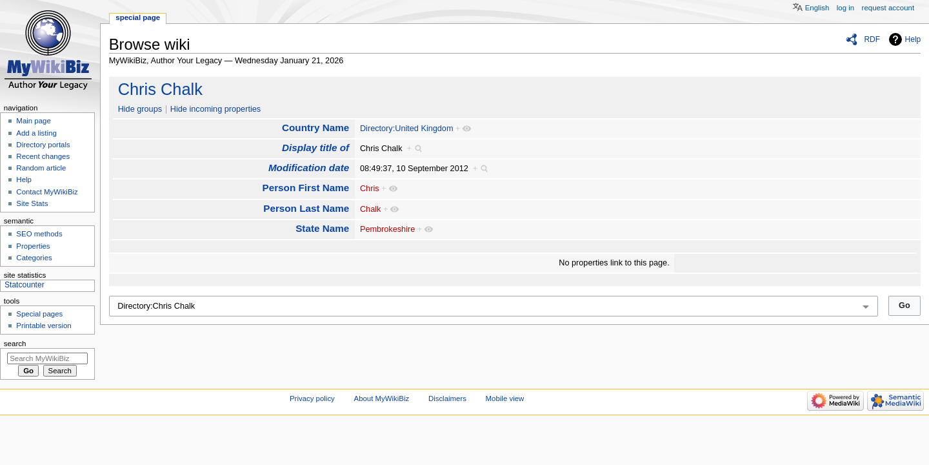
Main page (33, 121)
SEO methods (39, 234)
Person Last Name (306, 208)
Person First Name (306, 187)
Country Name (315, 127)
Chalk (370, 209)
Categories (34, 258)
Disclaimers (447, 398)
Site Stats (32, 203)
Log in (845, 8)
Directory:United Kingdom (407, 128)
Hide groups (140, 109)
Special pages (39, 314)
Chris (369, 188)
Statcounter (25, 284)
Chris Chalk (160, 89)
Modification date (308, 167)
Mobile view (505, 398)
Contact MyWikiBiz (46, 192)
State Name (322, 228)
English (817, 8)
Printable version (43, 325)
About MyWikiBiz (382, 398)
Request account (888, 8)
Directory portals (43, 145)
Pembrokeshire (387, 229)
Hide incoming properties (215, 109)
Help (913, 39)
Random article (41, 168)
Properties (33, 246)
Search (15, 343)
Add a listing (36, 133)
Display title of (315, 147)
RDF (872, 39)
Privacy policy (312, 398)
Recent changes (43, 156)
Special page (137, 17)
